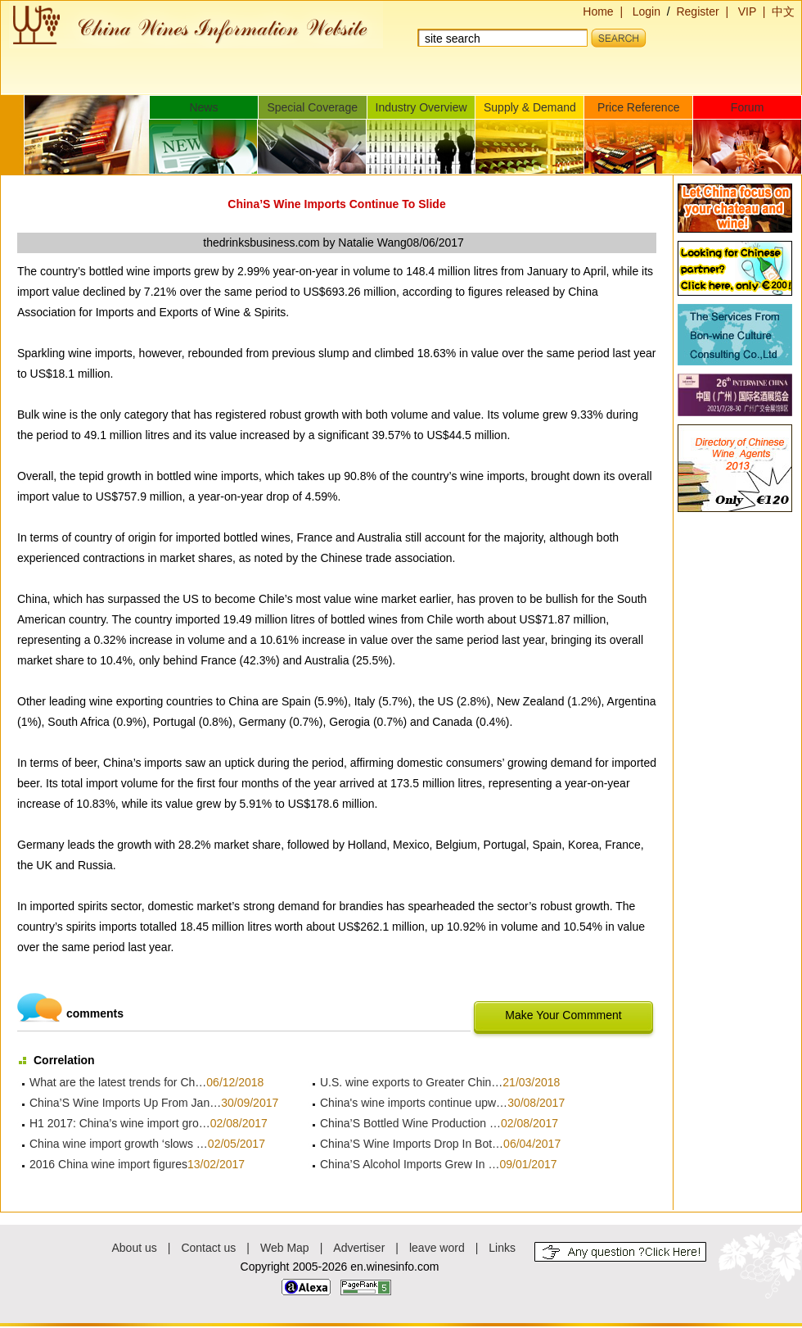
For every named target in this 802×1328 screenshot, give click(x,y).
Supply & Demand (530, 107)
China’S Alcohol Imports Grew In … (409, 1164)
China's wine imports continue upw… (413, 1102)
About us (134, 1247)
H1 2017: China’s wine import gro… (119, 1123)
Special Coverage (312, 107)
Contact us (208, 1247)
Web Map (284, 1247)
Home (598, 11)
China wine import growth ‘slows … (118, 1143)
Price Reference (638, 107)
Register (697, 11)
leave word (437, 1247)
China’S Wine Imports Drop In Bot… (411, 1143)
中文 (783, 11)
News (203, 107)
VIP (747, 11)
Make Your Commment (563, 1015)
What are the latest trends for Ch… (117, 1082)
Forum (747, 107)
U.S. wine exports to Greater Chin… (411, 1082)
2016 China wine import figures (108, 1164)
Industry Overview (421, 107)
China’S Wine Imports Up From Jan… (125, 1102)
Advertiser (359, 1247)
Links (502, 1247)
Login (646, 11)
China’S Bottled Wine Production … (410, 1123)
